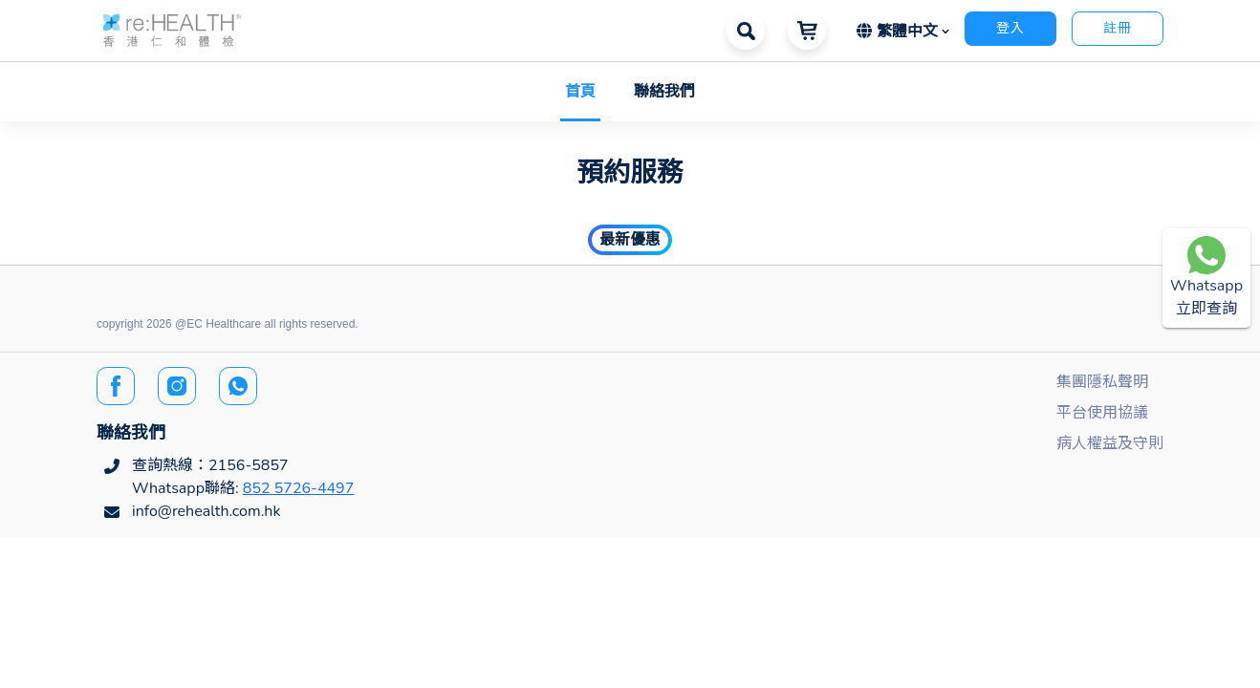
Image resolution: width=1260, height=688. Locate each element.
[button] (172, 29)
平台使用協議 (1102, 412)
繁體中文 (899, 31)
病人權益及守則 (1109, 443)
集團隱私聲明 (1102, 382)
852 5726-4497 (299, 488)
